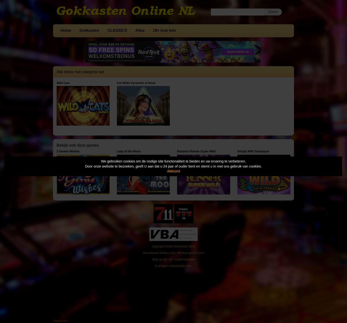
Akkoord (173, 171)
